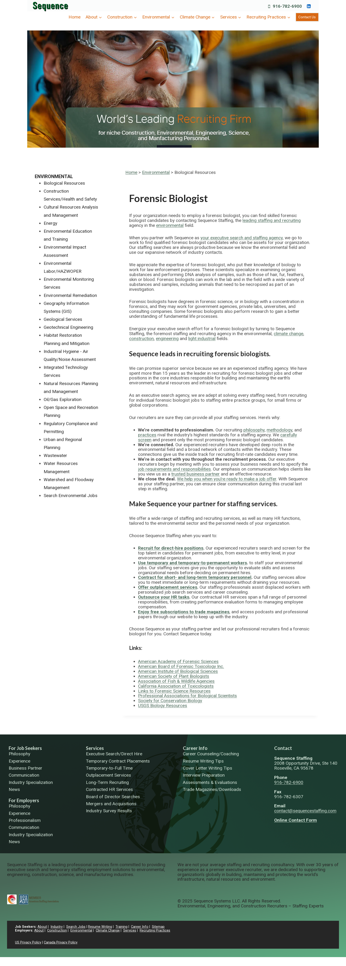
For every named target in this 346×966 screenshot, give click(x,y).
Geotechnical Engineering (68, 327)
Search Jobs (75, 927)
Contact (283, 748)
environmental (170, 225)
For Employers (24, 800)
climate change (288, 333)
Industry (56, 927)
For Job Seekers (25, 748)
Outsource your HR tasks (163, 597)
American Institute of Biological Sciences (178, 671)
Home (75, 17)
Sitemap (158, 927)
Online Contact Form (295, 820)
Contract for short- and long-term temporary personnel (194, 577)
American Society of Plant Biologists (173, 676)
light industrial (201, 338)
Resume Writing (100, 927)
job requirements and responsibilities (174, 469)
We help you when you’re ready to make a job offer (226, 479)
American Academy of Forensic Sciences (178, 661)
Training (121, 927)
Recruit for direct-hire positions (170, 548)
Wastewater (55, 455)
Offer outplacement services (167, 587)
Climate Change (108, 930)
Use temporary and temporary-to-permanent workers (192, 562)
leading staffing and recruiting (271, 220)
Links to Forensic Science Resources (174, 691)
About (42, 927)
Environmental (156, 172)
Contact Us (307, 17)
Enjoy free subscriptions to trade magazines (183, 611)
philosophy (254, 430)
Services (95, 748)
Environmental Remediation (70, 295)
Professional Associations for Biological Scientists (187, 695)
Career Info (195, 748)
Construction (57, 930)
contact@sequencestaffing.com (305, 810)
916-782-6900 (288, 782)
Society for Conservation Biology (170, 700)
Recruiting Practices (155, 930)
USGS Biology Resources (162, 705)
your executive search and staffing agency (241, 237)
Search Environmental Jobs (70, 495)
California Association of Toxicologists (176, 686)
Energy (50, 223)
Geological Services (63, 319)
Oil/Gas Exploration (62, 399)
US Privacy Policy (28, 942)
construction (141, 338)
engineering (167, 338)
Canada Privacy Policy (60, 942)
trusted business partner (195, 474)
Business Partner (25, 768)
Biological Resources (64, 183)
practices (147, 435)
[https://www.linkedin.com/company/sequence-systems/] (308, 6)
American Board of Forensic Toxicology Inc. (181, 666)
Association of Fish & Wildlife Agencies (176, 681)
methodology (279, 430)
